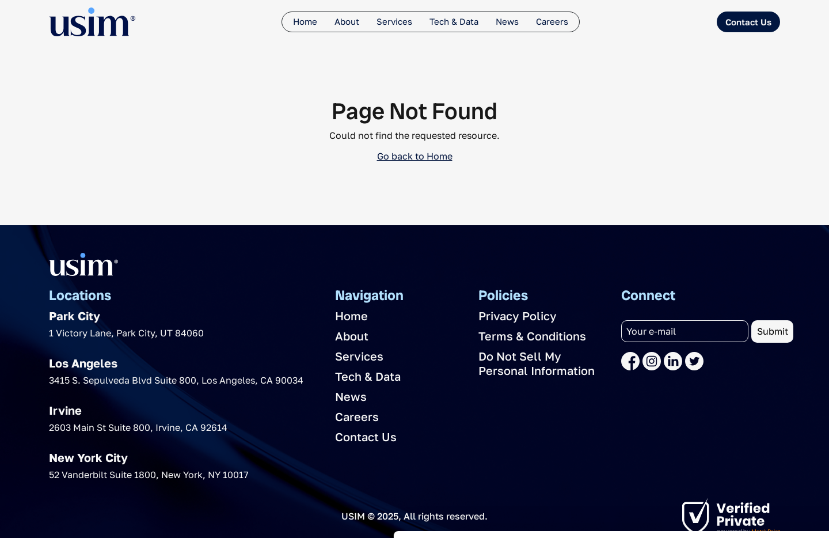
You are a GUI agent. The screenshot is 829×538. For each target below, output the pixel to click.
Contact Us (748, 22)
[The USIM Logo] (92, 22)
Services (394, 21)
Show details (177, 515)
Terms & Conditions (532, 336)
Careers (552, 21)
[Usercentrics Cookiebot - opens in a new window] (74, 515)
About (346, 21)
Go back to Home (414, 156)
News (507, 21)
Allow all (711, 430)
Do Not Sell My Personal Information (536, 363)
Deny (711, 468)
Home (305, 21)
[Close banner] (811, 418)
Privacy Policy (517, 316)
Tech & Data (453, 21)
